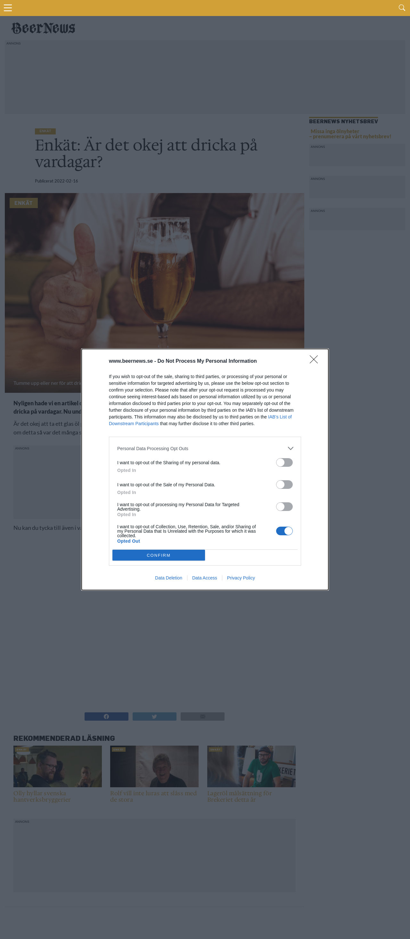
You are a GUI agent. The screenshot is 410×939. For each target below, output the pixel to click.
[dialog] (205, 469)
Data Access (204, 577)
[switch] (284, 462)
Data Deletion (168, 577)
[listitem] (205, 448)
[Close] (316, 361)
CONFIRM (159, 555)
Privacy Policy (241, 577)
